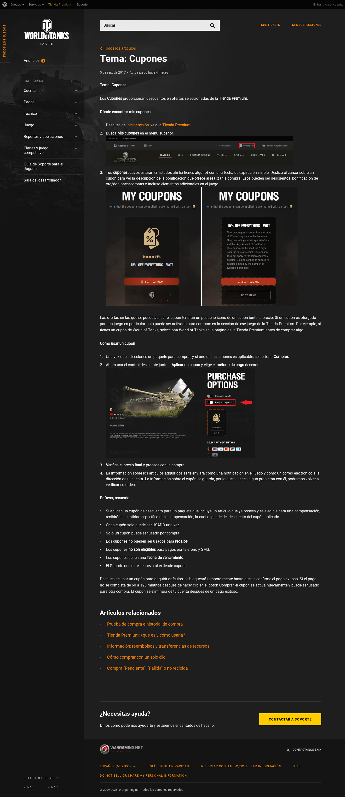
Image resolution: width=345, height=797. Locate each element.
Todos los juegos (4, 40)
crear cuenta (334, 4)
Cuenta (30, 90)
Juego (29, 125)
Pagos (29, 102)
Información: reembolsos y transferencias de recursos (158, 646)
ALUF (297, 766)
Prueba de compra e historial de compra (145, 624)
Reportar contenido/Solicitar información (241, 766)
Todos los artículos (120, 48)
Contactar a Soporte (290, 719)
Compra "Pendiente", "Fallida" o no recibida (147, 668)
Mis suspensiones (306, 25)
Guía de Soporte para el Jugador (43, 166)
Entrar (317, 4)
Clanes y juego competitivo (36, 150)
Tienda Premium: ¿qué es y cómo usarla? (146, 635)
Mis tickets (270, 25)
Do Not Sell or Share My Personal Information (143, 775)
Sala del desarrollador (42, 180)
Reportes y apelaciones (43, 136)
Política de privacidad (168, 766)
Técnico (30, 113)
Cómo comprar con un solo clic (136, 657)
